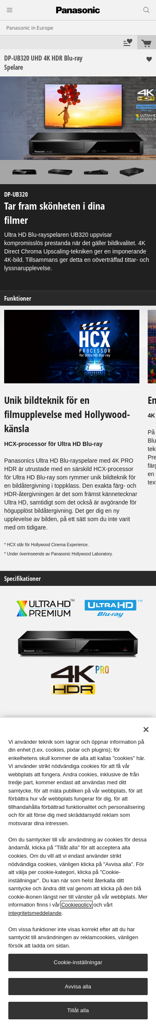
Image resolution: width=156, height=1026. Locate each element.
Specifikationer (22, 578)
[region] (78, 872)
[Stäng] (146, 729)
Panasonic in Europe (29, 27)
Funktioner (17, 298)
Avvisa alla (78, 986)
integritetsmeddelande (35, 913)
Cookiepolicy (76, 905)
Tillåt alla (78, 1010)
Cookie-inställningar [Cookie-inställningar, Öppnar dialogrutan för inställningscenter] (78, 962)
